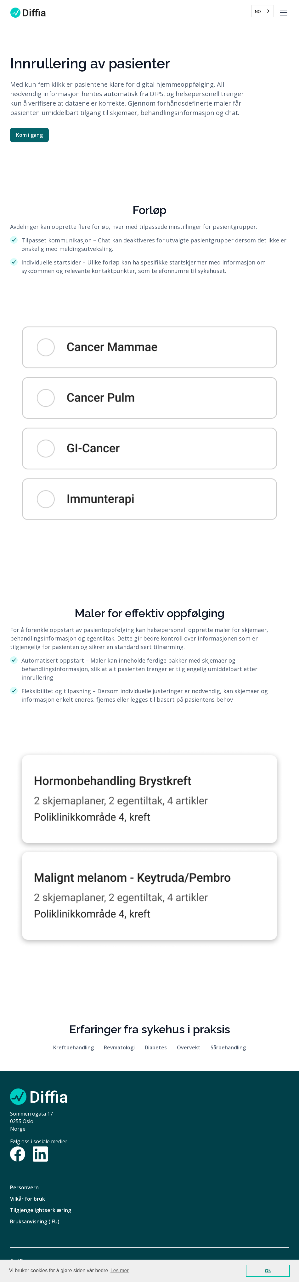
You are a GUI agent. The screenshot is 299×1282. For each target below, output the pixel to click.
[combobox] (262, 11)
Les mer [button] (119, 1270)
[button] (282, 12)
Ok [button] (268, 1270)
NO (258, 11)
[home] (28, 13)
